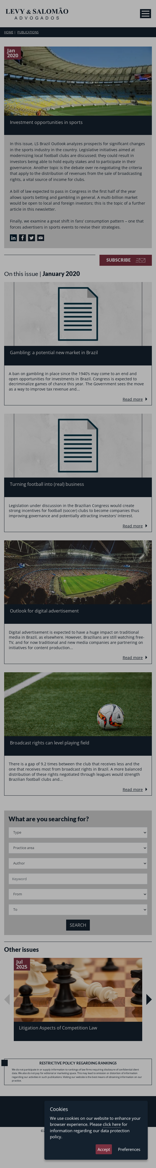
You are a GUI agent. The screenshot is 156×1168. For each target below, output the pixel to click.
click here (112, 1124)
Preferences (129, 1149)
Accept (104, 1149)
